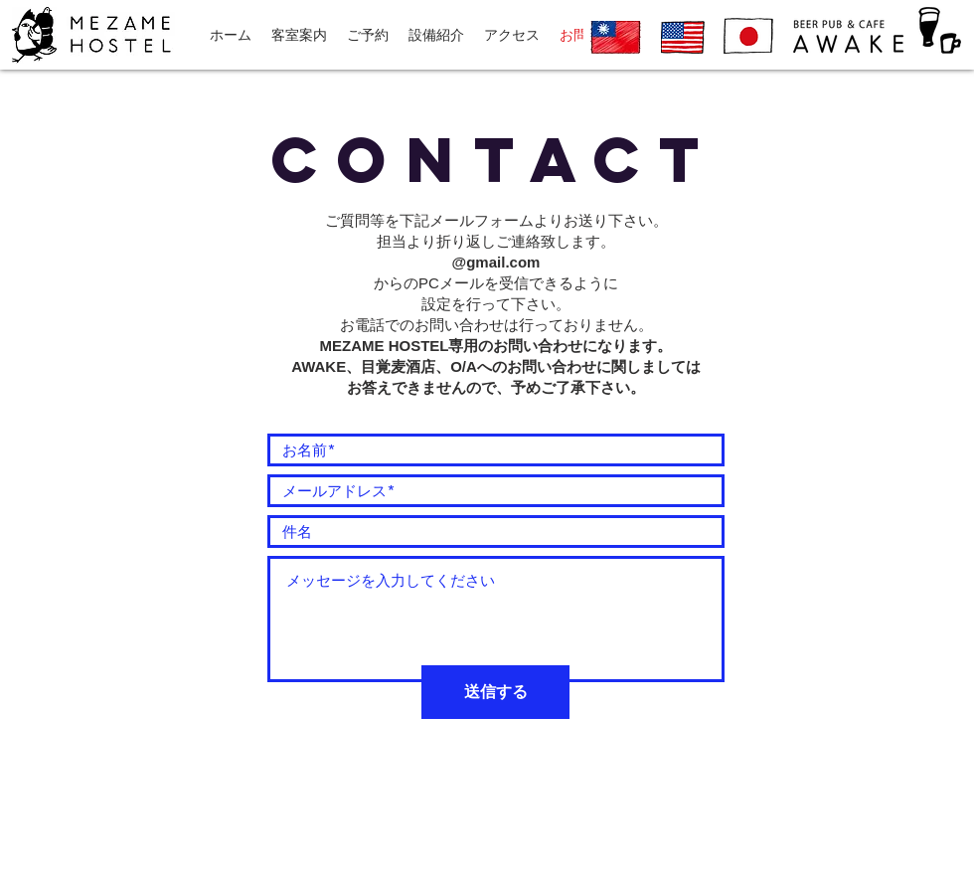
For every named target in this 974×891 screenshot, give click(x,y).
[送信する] (495, 692)
